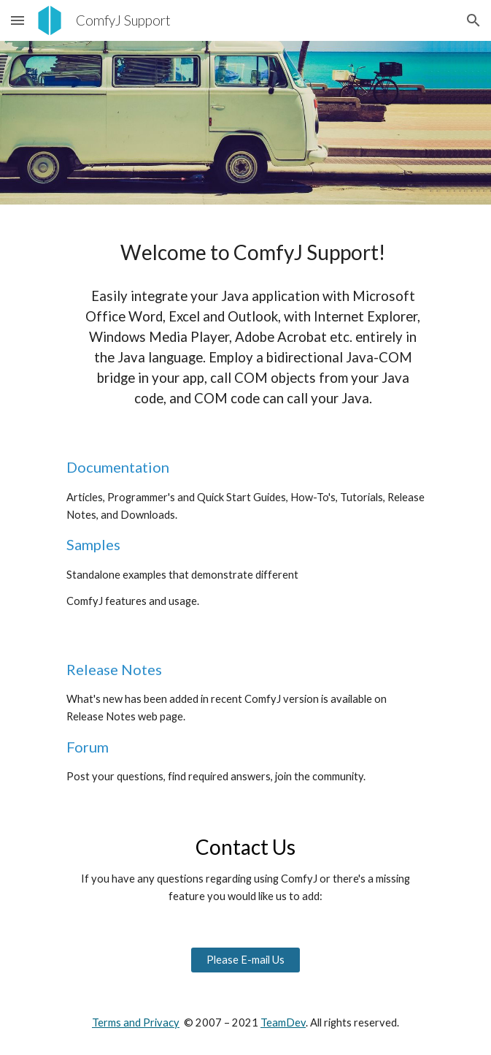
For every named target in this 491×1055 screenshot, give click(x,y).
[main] (245, 318)
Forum (87, 746)
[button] (17, 20)
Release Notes (114, 669)
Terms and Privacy (135, 1022)
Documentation (117, 467)
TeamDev (283, 1022)
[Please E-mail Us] (245, 960)
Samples (93, 544)
